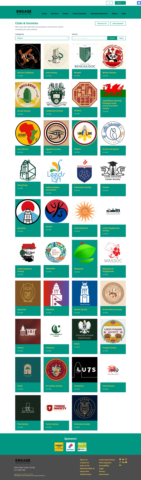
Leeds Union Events (107, 460)
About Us (84, 460)
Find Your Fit (102, 24)
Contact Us (84, 463)
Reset (121, 38)
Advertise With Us (87, 468)
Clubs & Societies (79, 13)
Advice (114, 13)
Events (65, 13)
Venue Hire (84, 471)
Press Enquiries (105, 463)
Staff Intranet (85, 474)
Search (74, 34)
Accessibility (104, 465)
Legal (101, 468)
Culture (20, 76)
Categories (19, 34)
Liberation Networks (99, 13)
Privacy (102, 471)
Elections (54, 13)
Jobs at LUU (84, 465)
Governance (104, 474)
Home (44, 13)
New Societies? (118, 24)
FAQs (124, 13)
